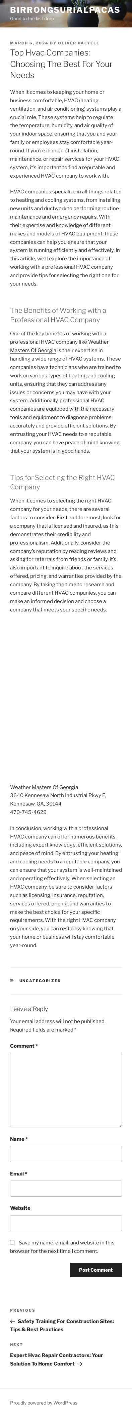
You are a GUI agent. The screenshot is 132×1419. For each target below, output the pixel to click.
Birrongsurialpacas (65, 10)
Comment (24, 1046)
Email (18, 1174)
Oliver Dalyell (79, 43)
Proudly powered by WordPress (43, 1403)
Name (19, 1139)
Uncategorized (40, 980)
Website (20, 1208)
